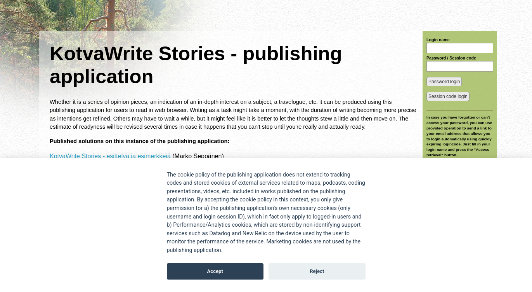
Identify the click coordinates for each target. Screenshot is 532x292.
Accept (215, 271)
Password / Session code (451, 58)
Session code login (448, 96)
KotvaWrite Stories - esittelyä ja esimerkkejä (110, 156)
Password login (444, 81)
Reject (317, 271)
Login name (438, 39)
